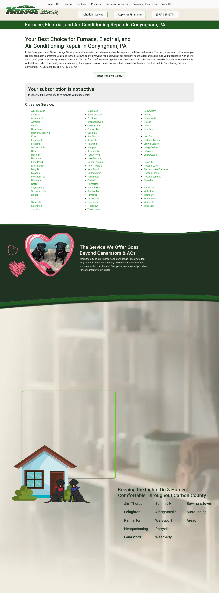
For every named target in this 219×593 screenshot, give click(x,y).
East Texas (149, 129)
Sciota (34, 194)
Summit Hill (93, 187)
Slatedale (36, 202)
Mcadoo (35, 173)
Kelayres (92, 143)
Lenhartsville (150, 154)
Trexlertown (93, 209)
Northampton (94, 173)
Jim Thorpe (93, 136)
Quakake (148, 180)
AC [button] (57, 4)
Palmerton (92, 184)
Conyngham (150, 111)
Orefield (91, 180)
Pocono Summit (152, 176)
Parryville (149, 162)
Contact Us (166, 4)
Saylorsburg (37, 187)
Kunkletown (93, 154)
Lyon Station (37, 165)
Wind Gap (149, 205)
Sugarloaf (36, 209)
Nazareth (36, 180)
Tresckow (92, 205)
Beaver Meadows (40, 132)
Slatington (36, 205)
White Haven (150, 198)
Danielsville (150, 118)
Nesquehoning (95, 162)
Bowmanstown (95, 114)
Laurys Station (151, 143)
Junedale (92, 140)
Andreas (35, 114)
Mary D (35, 169)
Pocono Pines (151, 173)
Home (50, 4)
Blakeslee (92, 111)
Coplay (147, 114)
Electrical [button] (81, 4)
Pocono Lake (151, 165)
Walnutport (149, 191)
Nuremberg (93, 176)
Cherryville (93, 129)
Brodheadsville (95, 121)
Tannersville (93, 198)
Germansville (38, 147)
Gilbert (34, 151)
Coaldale (92, 132)
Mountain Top (38, 176)
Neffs (34, 184)
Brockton (92, 118)
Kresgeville (93, 151)
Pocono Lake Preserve (156, 169)
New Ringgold (94, 165)
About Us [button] (123, 4)
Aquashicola (37, 118)
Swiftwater (93, 191)
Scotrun (35, 198)
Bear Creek (37, 129)
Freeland (35, 143)
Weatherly (149, 194)
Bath (33, 125)
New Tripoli (93, 169)
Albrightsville (38, 111)
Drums (147, 125)
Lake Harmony (95, 158)
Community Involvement (145, 4)
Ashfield (35, 121)
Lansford (148, 136)
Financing (111, 4)
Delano (147, 121)
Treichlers (92, 202)
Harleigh (35, 154)
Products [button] (96, 4)
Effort (34, 136)
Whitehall (148, 202)
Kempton (92, 147)
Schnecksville (38, 191)
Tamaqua (92, 194)
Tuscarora (149, 187)
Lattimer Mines (152, 140)
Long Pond (37, 162)
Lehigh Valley (151, 147)
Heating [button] (67, 4)
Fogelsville (37, 140)
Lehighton (149, 151)
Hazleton (36, 158)
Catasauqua (93, 125)
